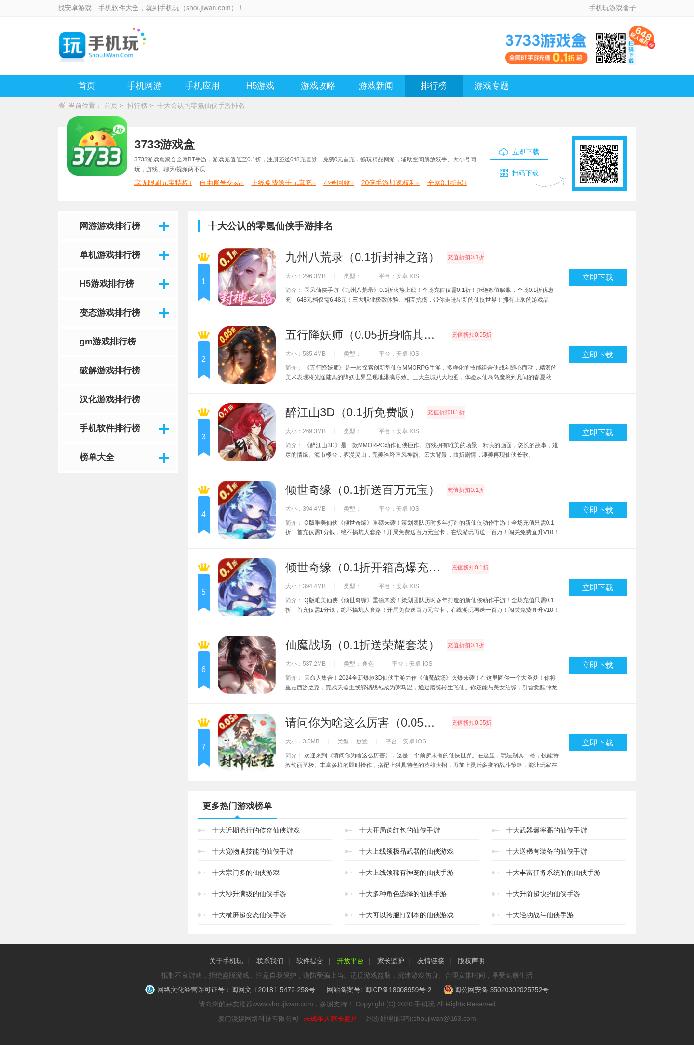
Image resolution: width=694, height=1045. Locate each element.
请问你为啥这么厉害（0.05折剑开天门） (364, 722)
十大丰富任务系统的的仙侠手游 (553, 872)
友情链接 (430, 961)
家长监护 (390, 961)
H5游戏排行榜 (107, 284)
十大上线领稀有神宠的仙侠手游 (406, 872)
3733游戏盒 (164, 144)
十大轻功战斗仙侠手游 (540, 915)
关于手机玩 (226, 961)
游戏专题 (491, 86)
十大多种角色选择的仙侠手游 (403, 894)
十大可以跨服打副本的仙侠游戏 (406, 915)
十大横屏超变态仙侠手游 (249, 915)
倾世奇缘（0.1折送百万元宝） (362, 490)
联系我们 (269, 961)
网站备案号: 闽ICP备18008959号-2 (379, 989)
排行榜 (434, 86)
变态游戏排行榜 (110, 312)
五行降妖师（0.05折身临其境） (364, 335)
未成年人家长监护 (331, 1018)
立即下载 (597, 277)
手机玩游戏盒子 (612, 8)
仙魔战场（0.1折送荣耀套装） (362, 645)
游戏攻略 (318, 86)
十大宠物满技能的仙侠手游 (252, 851)
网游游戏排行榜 (110, 226)
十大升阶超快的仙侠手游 (543, 894)
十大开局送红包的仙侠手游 (399, 830)
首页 (86, 86)
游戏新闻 (376, 86)
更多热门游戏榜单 (237, 806)
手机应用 (202, 86)
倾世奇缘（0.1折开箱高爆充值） (364, 567)
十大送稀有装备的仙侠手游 (546, 851)
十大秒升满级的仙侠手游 (249, 894)
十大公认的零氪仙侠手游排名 (201, 105)
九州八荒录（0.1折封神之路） (362, 257)
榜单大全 (97, 457)
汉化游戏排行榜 (110, 399)
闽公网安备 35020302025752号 (496, 989)
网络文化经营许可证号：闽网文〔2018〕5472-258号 (231, 989)
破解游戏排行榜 (110, 370)
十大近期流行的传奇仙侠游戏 (256, 830)
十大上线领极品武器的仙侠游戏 (406, 851)
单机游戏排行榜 (110, 255)
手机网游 (144, 86)
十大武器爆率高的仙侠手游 (546, 830)
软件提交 (309, 961)
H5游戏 (260, 86)
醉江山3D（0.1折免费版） (352, 412)
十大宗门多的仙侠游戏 (246, 872)
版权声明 (471, 961)
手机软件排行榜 (110, 428)
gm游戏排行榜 (108, 341)
